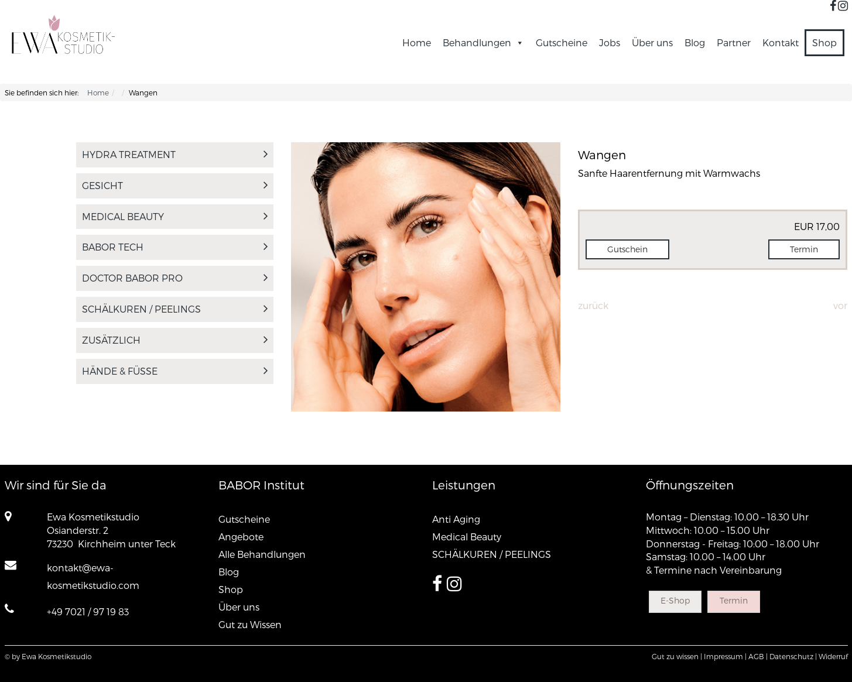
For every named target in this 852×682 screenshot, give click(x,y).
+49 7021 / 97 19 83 (88, 611)
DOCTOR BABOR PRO (175, 278)
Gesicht (175, 185)
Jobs (609, 42)
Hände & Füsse (175, 371)
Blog (695, 42)
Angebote (241, 536)
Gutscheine (561, 42)
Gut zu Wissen (250, 624)
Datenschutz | (793, 656)
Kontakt (780, 42)
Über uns (652, 42)
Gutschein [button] (627, 249)
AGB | (758, 656)
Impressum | (725, 656)
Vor (840, 305)
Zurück (593, 305)
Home (416, 42)
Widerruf (833, 656)
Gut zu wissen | (677, 656)
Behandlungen (483, 42)
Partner (734, 42)
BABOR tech (175, 247)
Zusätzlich (175, 340)
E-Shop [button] (675, 600)
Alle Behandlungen (262, 554)
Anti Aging (456, 519)
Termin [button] (804, 249)
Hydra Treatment (175, 154)
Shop (824, 42)
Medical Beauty (175, 216)
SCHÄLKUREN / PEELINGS (175, 309)
